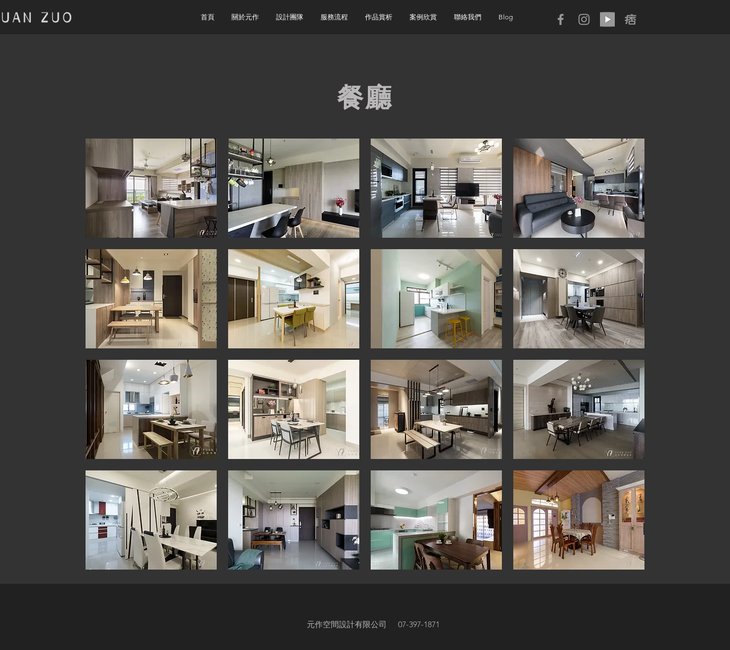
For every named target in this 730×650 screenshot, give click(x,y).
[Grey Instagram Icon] (584, 19)
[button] (378, 17)
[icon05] (630, 19)
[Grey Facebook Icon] (560, 19)
